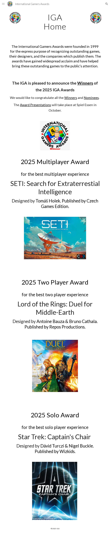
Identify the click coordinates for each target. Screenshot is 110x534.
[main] (55, 22)
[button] (3, 4)
